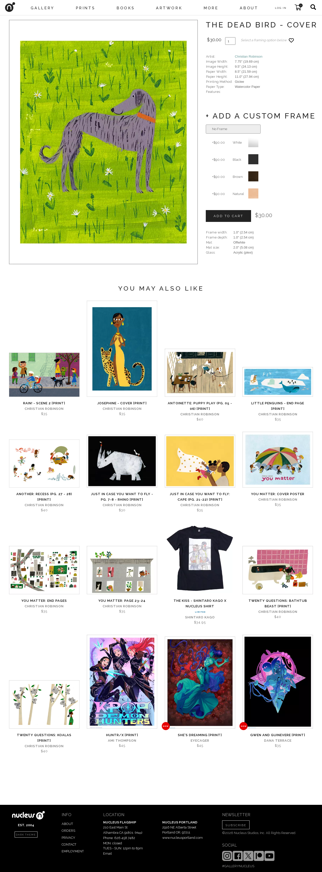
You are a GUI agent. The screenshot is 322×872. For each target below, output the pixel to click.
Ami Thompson (122, 740)
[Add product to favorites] (291, 40)
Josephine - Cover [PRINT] (122, 403)
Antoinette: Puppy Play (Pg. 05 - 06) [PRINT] (200, 406)
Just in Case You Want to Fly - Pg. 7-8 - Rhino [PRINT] (122, 496)
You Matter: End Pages (44, 601)
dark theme (26, 835)
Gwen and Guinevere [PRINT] (277, 735)
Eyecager (200, 740)
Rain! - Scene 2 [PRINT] (44, 403)
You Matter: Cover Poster (277, 494)
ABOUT (67, 824)
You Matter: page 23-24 (122, 601)
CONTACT (69, 844)
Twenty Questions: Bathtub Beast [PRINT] (278, 603)
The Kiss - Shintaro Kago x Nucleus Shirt (200, 603)
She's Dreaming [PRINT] (200, 735)
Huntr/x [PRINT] (122, 735)
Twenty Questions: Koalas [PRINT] (44, 737)
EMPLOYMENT (73, 851)
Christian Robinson (249, 56)
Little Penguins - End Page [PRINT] (277, 406)
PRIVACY (68, 838)
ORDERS (68, 831)
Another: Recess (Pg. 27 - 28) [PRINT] (44, 496)
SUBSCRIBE (235, 825)
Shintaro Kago (200, 617)
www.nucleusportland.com (182, 838)
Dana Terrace (278, 740)
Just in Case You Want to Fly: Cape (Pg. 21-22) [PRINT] (200, 496)
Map (138, 833)
